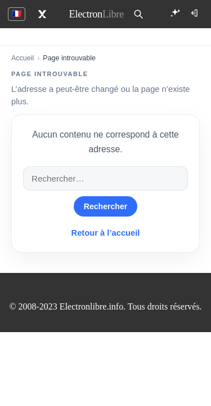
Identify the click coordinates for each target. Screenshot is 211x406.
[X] (42, 14)
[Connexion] (195, 13)
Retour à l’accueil (105, 232)
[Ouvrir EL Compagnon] (175, 13)
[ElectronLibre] (96, 14)
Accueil (22, 58)
